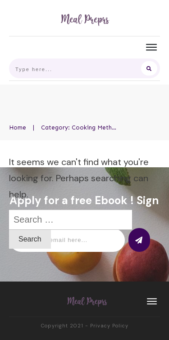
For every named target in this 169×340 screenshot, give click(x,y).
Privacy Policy (109, 325)
